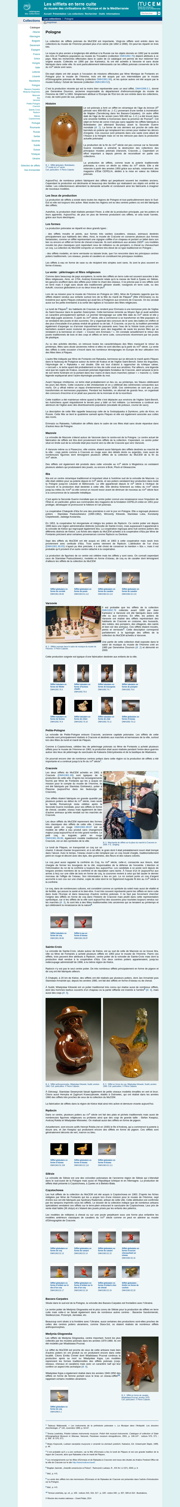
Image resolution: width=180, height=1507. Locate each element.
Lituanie (36, 76)
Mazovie (36, 95)
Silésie (37, 116)
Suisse (36, 149)
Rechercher (91, 14)
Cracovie (36, 106)
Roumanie (35, 127)
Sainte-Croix (34, 110)
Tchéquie (35, 154)
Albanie (36, 32)
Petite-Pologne (33, 104)
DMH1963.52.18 (83, 1285)
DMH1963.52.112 (83, 590)
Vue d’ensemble (32, 170)
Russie (36, 132)
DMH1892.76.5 (59, 686)
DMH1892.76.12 (131, 718)
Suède (37, 145)
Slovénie (35, 141)
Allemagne (34, 36)
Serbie (37, 136)
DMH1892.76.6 (83, 687)
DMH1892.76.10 (83, 718)
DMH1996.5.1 (142, 88)
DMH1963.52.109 (59, 1161)
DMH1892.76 (127, 56)
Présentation (59, 14)
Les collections (76, 14)
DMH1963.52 (102, 82)
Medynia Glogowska (31, 92)
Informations (113, 14)
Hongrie (36, 63)
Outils (102, 14)
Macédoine (34, 81)
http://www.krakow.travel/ (84, 1462)
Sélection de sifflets (30, 165)
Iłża (38, 98)
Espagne (35, 49)
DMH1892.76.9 (59, 718)
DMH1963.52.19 (107, 1285)
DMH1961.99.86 (54, 838)
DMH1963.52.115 (131, 590)
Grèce (37, 58)
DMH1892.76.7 (107, 686)
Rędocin (36, 112)
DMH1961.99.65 (55, 546)
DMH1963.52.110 (83, 1161)
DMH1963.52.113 (107, 590)
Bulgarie (36, 41)
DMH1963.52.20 (131, 1285)
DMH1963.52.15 (107, 1250)
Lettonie (36, 72)
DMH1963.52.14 (83, 1250)
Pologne (36, 85)
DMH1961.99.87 (83, 827)
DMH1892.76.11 (107, 718)
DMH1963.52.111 (107, 1161)
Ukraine (36, 158)
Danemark (35, 45)
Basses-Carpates (32, 89)
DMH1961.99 (104, 79)
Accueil (48, 14)
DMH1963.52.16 (131, 1252)
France (36, 54)
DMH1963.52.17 (59, 1285)
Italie (37, 67)
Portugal (36, 123)
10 (119, 1375)
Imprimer (52, 22)
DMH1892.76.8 (131, 686)
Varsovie (36, 100)
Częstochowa (34, 119)
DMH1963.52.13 (59, 1250)
